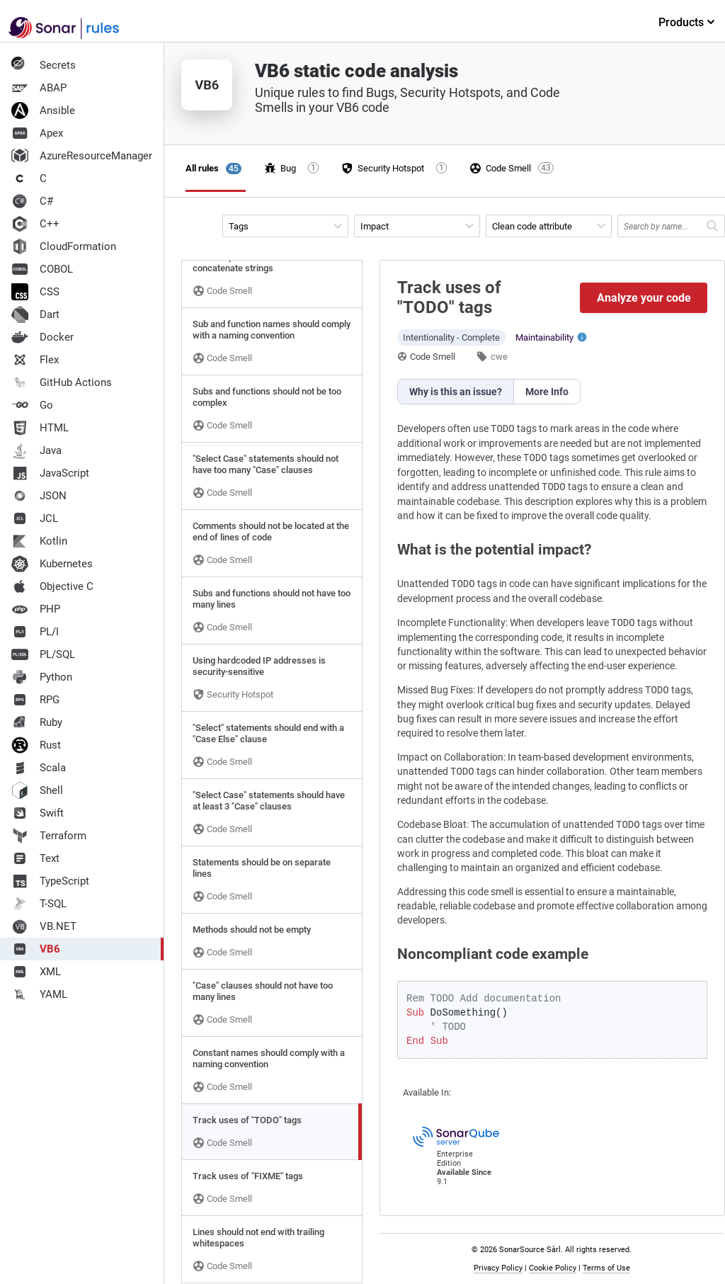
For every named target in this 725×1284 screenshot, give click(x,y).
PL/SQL (43, 654)
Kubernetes (52, 563)
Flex (35, 359)
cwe (499, 356)
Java (36, 450)
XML (36, 971)
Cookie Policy (552, 1268)
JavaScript (50, 473)
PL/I (35, 631)
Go (32, 405)
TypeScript (50, 881)
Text (35, 858)
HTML (40, 427)
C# (32, 201)
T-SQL (39, 903)
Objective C (52, 586)
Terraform (48, 835)
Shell (37, 790)
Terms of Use (606, 1268)
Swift (37, 813)
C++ (35, 223)
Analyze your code (644, 298)
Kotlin (39, 541)
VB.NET (43, 926)
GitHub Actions (61, 382)
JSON (39, 495)
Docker (42, 337)
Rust (36, 745)
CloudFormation (63, 246)
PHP (35, 609)
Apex (37, 133)
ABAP (39, 87)
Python (41, 677)
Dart (35, 314)
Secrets (43, 65)
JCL (34, 518)
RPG (35, 699)
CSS (35, 291)
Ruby (36, 722)
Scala (38, 767)
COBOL (42, 269)
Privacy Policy (498, 1268)
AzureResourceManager (81, 155)
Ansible (43, 110)
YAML (39, 994)
